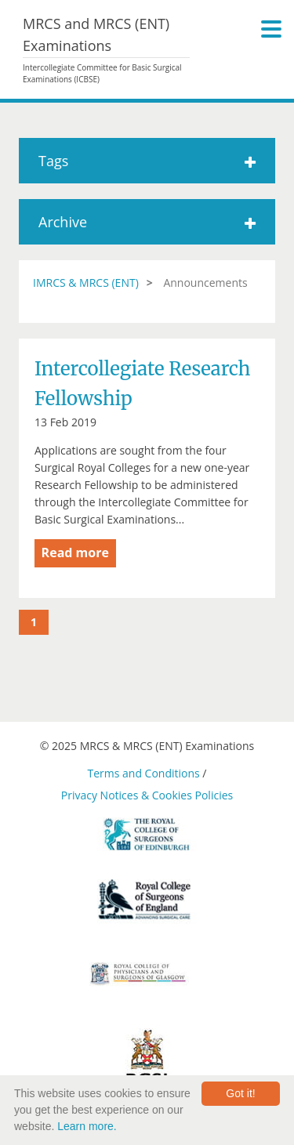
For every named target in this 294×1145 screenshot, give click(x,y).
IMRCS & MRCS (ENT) (86, 282)
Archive (147, 221)
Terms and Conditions (143, 773)
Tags (147, 160)
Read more (75, 552)
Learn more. (86, 1126)
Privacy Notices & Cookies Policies (147, 795)
